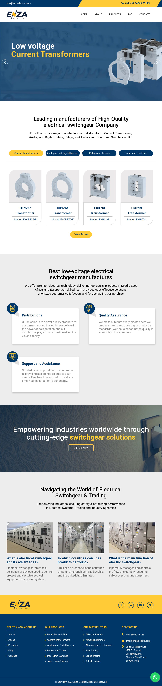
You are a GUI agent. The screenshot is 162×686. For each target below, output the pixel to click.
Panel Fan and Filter (57, 634)
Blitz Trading (92, 650)
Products (115, 14)
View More (81, 234)
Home (84, 14)
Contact (144, 14)
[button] (5, 61)
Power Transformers (58, 661)
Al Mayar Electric (94, 634)
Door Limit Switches (136, 153)
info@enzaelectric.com (19, 3)
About (98, 14)
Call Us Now (81, 447)
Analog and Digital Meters (60, 645)
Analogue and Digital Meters (62, 153)
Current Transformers (26, 153)
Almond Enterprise (95, 639)
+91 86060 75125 (140, 3)
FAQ (130, 14)
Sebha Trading (93, 655)
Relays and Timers (99, 153)
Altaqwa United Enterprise (99, 645)
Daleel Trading (93, 661)
